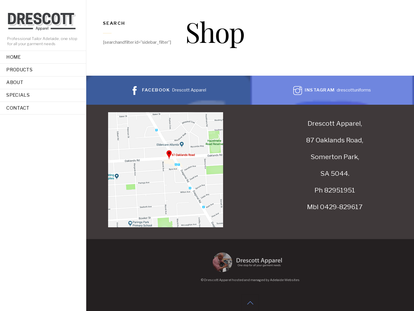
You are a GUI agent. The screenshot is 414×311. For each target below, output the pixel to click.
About (14, 82)
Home (13, 57)
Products (19, 69)
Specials (18, 95)
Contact (17, 108)
